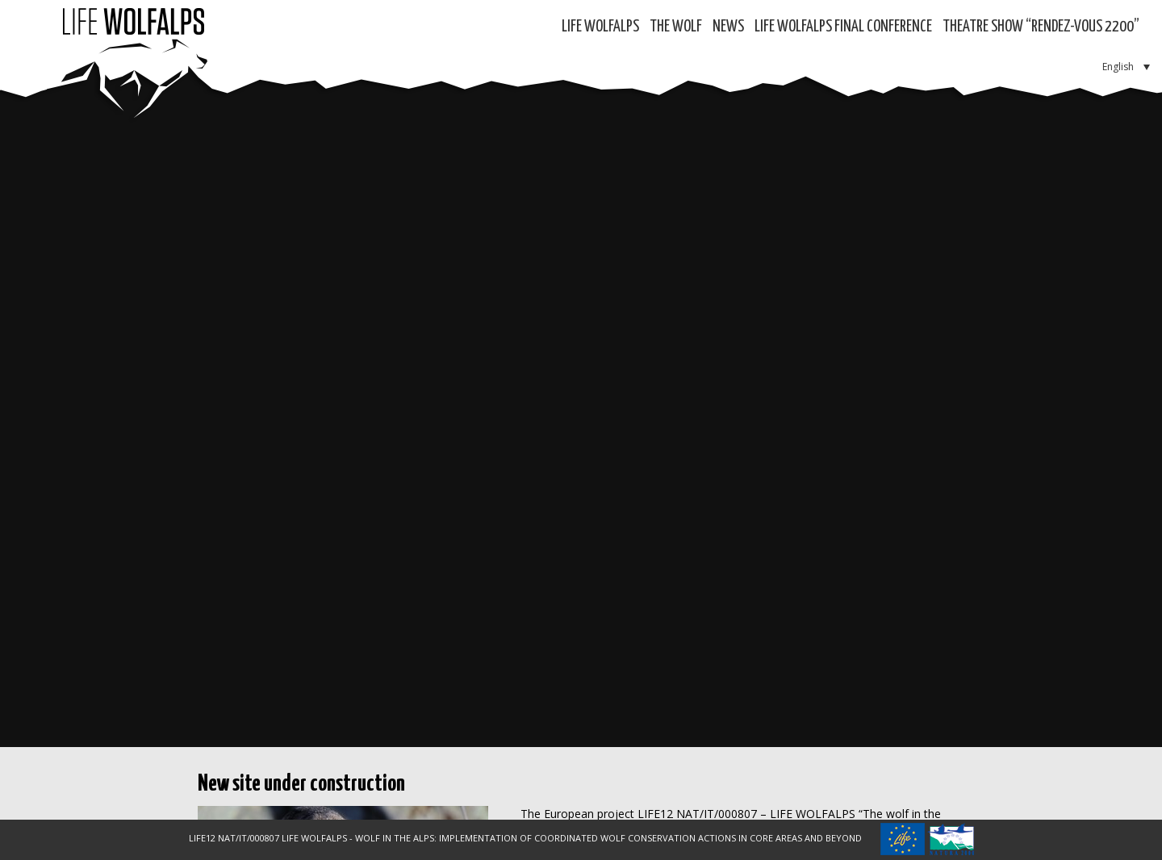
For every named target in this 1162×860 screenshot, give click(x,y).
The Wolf (676, 27)
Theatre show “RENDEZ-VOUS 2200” (1041, 27)
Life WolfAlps (600, 27)
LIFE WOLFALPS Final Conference (843, 27)
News (728, 27)
